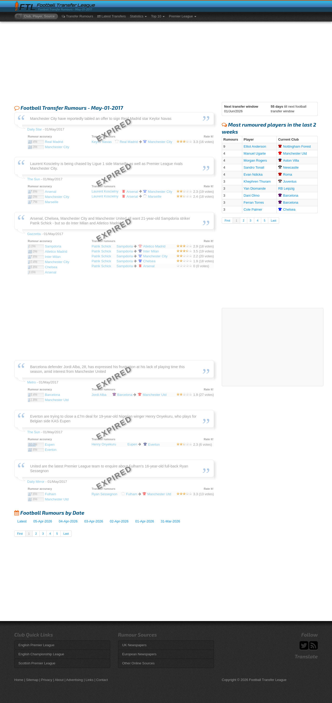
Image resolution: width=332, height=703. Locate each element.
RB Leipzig (286, 188)
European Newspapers (139, 654)
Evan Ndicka (253, 174)
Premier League (182, 16)
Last (66, 533)
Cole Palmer (253, 209)
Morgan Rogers (255, 160)
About (59, 680)
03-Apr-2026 (93, 521)
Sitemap (32, 680)
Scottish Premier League (36, 663)
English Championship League (41, 654)
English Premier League (36, 645)
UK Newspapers (134, 645)
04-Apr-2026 (68, 521)
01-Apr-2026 (144, 521)
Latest (21, 521)
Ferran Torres (254, 202)
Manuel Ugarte (255, 153)
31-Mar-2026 (170, 521)
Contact (102, 680)
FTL (27, 7)
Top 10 (158, 16)
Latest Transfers (111, 16)
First (20, 533)
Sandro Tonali (254, 167)
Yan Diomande (255, 188)
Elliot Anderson (255, 146)
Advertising (74, 680)
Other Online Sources (138, 663)
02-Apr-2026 (119, 521)
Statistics (138, 16)
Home (18, 680)
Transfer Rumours (77, 16)
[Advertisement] (166, 60)
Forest (294, 146)
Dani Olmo (251, 195)
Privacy (46, 680)
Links (89, 680)
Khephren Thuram (257, 181)
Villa (288, 160)
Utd (292, 153)
